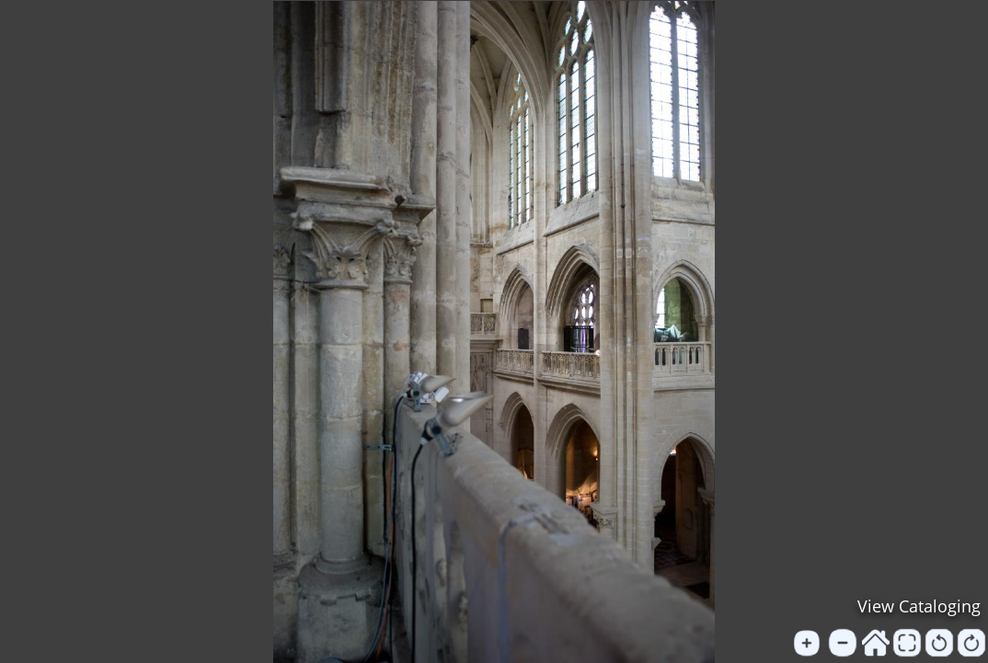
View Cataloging (919, 606)
